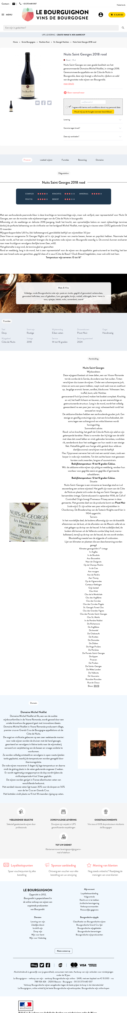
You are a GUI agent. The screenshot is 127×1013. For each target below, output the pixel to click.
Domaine (100, 160)
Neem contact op (63, 951)
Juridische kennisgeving (89, 903)
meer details (69, 83)
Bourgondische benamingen (89, 931)
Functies (65, 160)
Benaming (82, 160)
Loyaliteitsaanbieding (89, 893)
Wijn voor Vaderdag (37, 938)
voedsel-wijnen (46, 160)
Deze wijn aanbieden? (93, 136)
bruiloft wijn (38, 928)
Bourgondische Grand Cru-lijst (89, 925)
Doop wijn (37, 931)
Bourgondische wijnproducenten (89, 934)
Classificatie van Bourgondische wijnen (89, 921)
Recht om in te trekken (89, 900)
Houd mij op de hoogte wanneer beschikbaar (93, 111)
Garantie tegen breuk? (93, 128)
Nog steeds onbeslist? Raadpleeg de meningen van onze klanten (105, 873)
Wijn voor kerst (37, 934)
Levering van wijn (38, 921)
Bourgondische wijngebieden (89, 928)
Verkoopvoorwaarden (89, 906)
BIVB (96, 686)
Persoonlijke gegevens (89, 909)
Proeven (27, 160)
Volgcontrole (89, 896)
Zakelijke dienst (37, 925)
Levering (93, 119)
